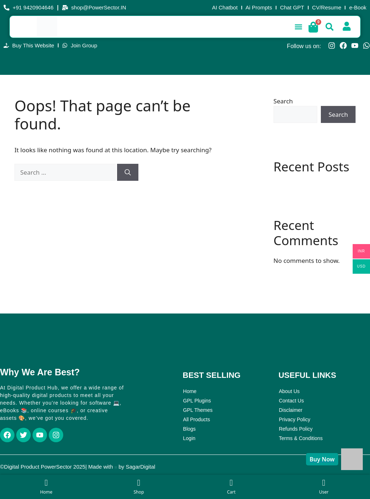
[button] (298, 27)
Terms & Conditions (301, 438)
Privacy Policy (294, 419)
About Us (289, 391)
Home (190, 391)
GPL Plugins (197, 401)
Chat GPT (292, 7)
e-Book (357, 7)
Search (283, 101)
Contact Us (291, 401)
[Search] (127, 172)
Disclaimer (290, 410)
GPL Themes (198, 410)
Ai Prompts (259, 7)
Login (189, 438)
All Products (196, 419)
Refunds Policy (296, 429)
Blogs (189, 429)
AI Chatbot (225, 7)
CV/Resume (326, 7)
